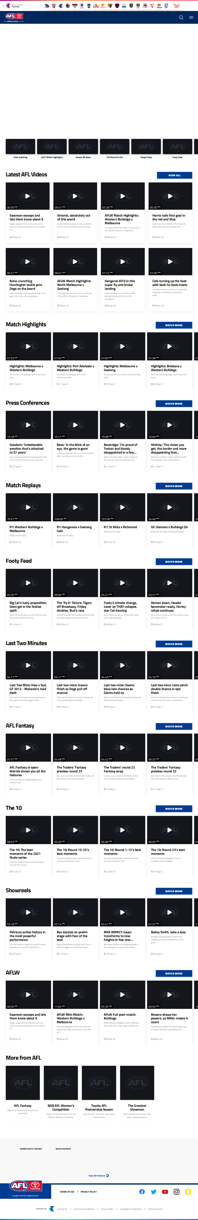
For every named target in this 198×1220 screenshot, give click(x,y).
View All (175, 175)
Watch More (174, 325)
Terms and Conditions (84, 1209)
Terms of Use (67, 1191)
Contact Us (62, 1209)
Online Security (155, 1209)
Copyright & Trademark (131, 1209)
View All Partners (99, 1176)
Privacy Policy (89, 1191)
